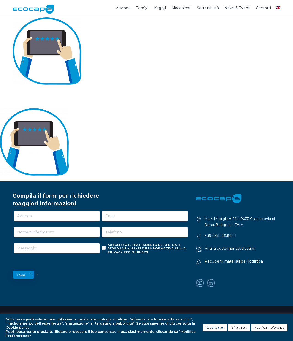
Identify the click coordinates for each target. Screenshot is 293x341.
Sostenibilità (208, 8)
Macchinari (181, 8)
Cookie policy (17, 327)
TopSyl (142, 8)
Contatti (263, 8)
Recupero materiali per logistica (234, 261)
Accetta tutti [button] (215, 327)
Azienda (123, 8)
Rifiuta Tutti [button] (239, 327)
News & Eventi (237, 8)
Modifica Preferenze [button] (269, 327)
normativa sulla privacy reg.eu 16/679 (147, 250)
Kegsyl (160, 8)
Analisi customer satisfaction (230, 248)
